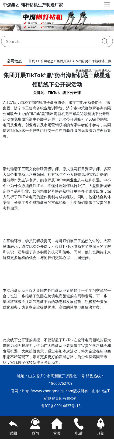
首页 (31, 61)
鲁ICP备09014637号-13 (61, 405)
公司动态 (47, 61)
